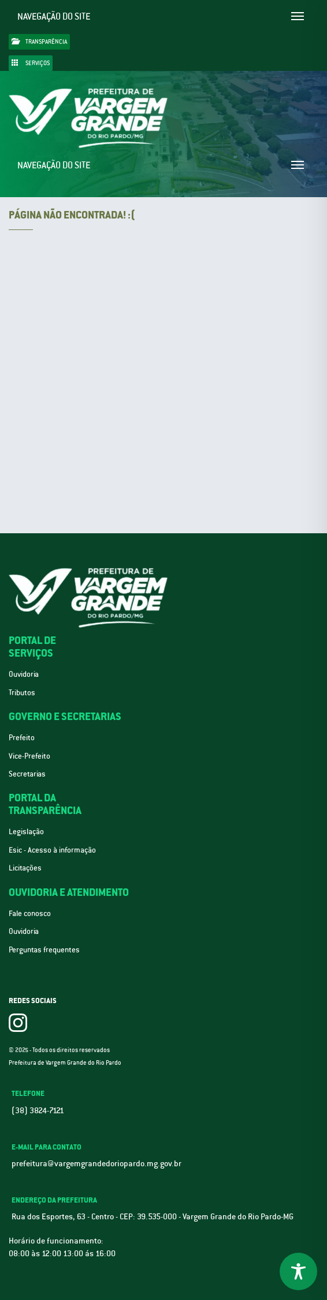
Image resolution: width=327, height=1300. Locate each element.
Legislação (26, 831)
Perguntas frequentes (44, 950)
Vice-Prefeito (29, 756)
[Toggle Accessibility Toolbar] (298, 1271)
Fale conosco (30, 913)
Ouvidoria (24, 674)
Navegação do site (54, 16)
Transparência (39, 41)
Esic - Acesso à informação (52, 850)
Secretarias (27, 774)
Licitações (25, 868)
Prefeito (22, 738)
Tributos (22, 693)
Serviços (31, 63)
